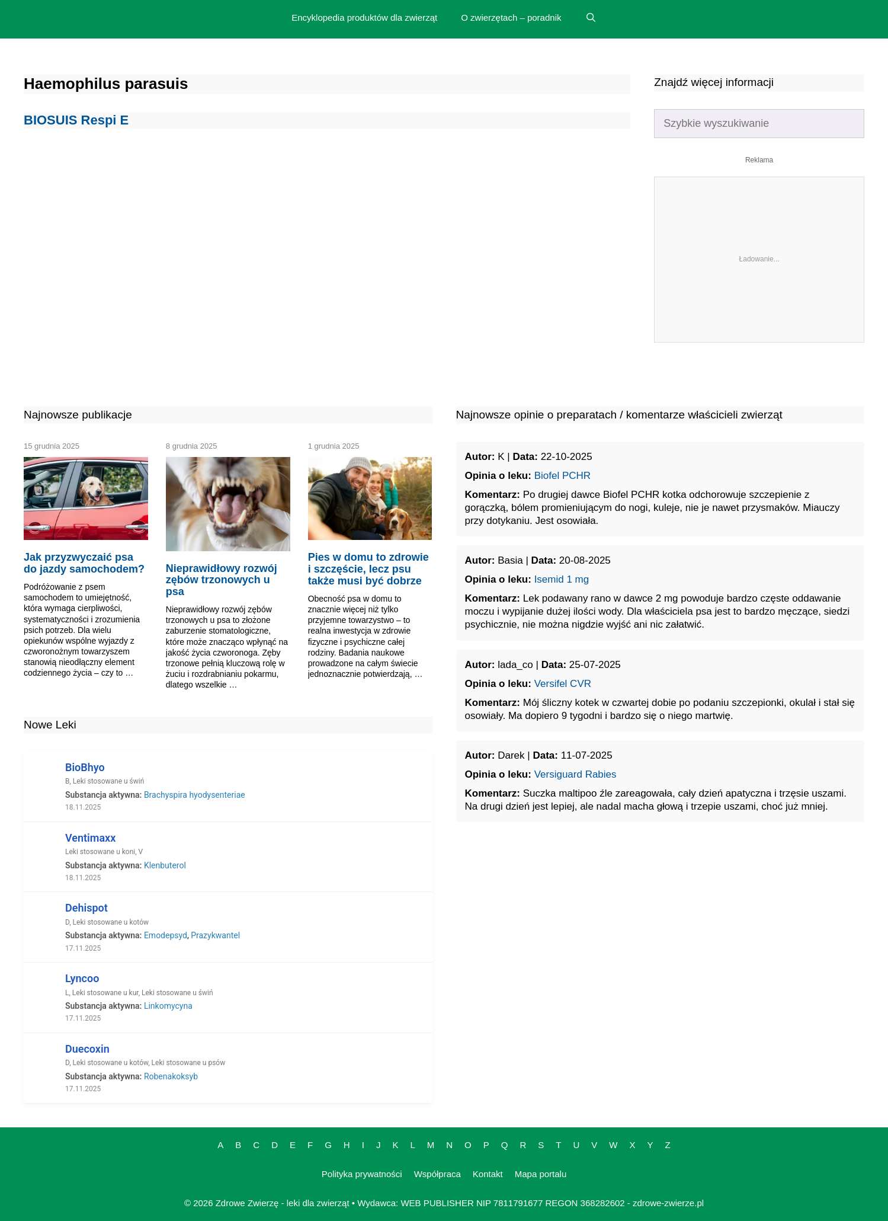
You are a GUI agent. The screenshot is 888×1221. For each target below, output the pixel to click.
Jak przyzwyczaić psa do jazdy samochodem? (84, 563)
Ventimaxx (90, 838)
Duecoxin (87, 1049)
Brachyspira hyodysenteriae (194, 795)
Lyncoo (82, 978)
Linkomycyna (168, 1006)
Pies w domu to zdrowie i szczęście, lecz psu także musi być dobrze (368, 569)
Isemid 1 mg (561, 579)
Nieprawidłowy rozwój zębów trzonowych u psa (221, 580)
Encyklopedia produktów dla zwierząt (364, 17)
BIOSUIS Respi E (76, 120)
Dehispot (86, 908)
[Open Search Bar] (590, 18)
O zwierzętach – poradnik (511, 17)
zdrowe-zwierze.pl (668, 1203)
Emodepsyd (165, 935)
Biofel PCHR (562, 475)
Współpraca (437, 1174)
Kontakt (488, 1174)
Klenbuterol (165, 865)
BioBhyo (85, 767)
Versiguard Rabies (575, 774)
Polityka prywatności (362, 1174)
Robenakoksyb (171, 1076)
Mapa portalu (541, 1174)
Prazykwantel (215, 935)
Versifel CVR (562, 683)
